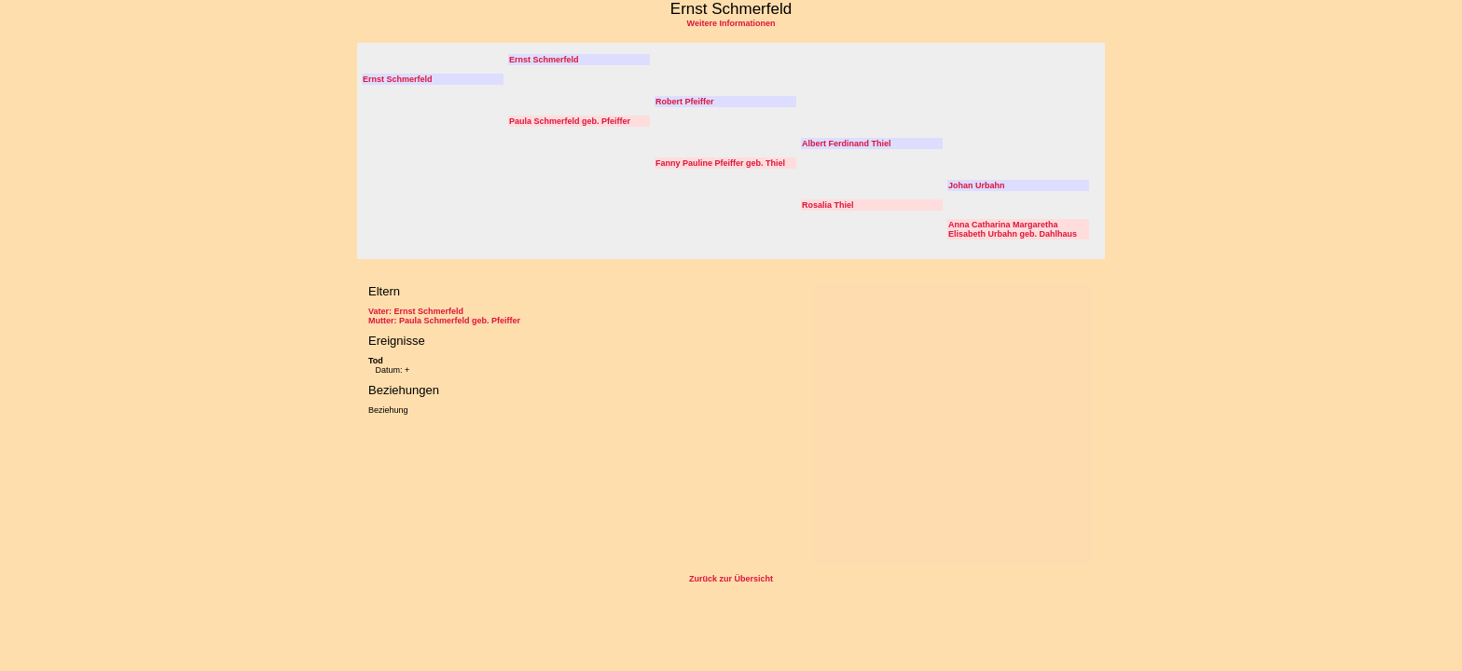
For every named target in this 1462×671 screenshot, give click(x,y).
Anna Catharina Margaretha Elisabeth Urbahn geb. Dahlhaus (1012, 229)
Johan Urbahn (976, 185)
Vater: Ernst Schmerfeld (415, 311)
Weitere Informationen (731, 23)
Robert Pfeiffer (684, 101)
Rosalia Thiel (828, 205)
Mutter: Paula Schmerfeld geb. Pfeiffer (444, 320)
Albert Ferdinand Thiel (846, 143)
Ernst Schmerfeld (544, 59)
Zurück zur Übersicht (731, 578)
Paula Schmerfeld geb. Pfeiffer (569, 121)
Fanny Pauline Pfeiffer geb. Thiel (720, 163)
